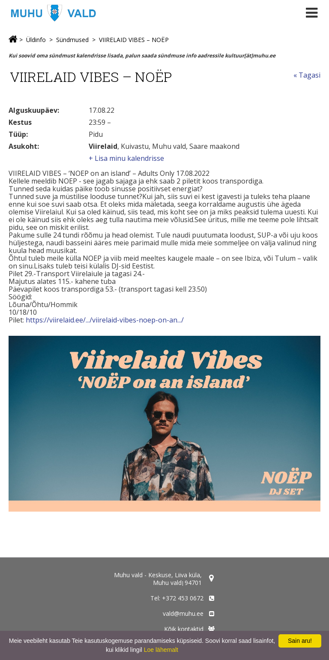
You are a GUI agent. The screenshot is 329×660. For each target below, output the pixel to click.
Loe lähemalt (161, 649)
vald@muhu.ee (183, 613)
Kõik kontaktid (183, 629)
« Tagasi (306, 75)
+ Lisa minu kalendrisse (126, 158)
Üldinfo (36, 40)
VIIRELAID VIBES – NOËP (134, 40)
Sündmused (72, 40)
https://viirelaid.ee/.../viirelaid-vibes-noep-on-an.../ (105, 320)
